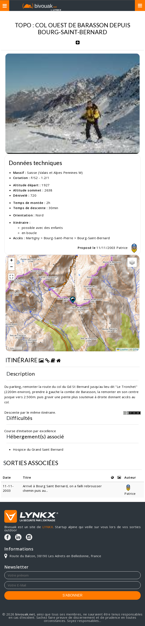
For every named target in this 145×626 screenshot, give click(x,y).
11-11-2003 (8, 488)
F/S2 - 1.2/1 (40, 178)
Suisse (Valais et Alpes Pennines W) (55, 172)
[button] (72, 299)
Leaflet (122, 349)
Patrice (127, 247)
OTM (135, 349)
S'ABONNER (73, 595)
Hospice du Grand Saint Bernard (38, 449)
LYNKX (47, 527)
